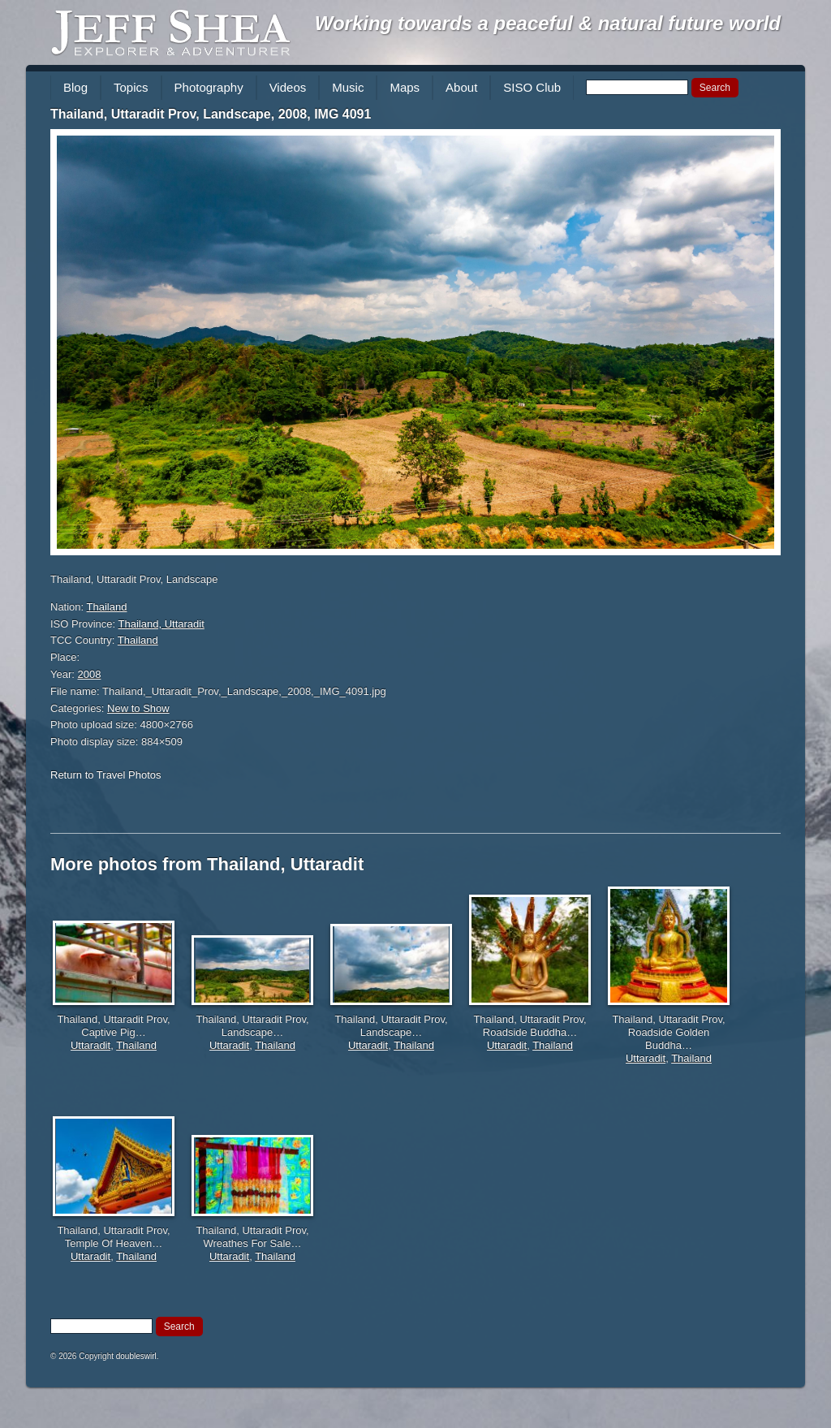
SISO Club (532, 87)
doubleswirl (136, 1356)
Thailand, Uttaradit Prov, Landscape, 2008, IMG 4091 (210, 114)
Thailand (107, 607)
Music (348, 87)
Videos (288, 87)
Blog (75, 87)
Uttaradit (90, 1045)
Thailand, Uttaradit (161, 624)
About (461, 87)
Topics (131, 87)
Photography (208, 87)
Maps (405, 87)
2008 (89, 674)
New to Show (138, 708)
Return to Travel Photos (105, 775)
